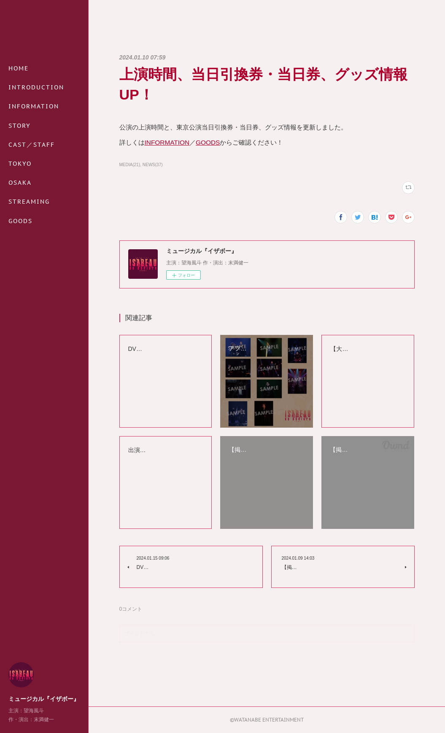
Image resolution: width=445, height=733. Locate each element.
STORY (19, 125)
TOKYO (20, 163)
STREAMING (29, 201)
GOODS (20, 221)
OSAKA (20, 182)
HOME (18, 68)
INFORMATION (33, 106)
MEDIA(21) (129, 164)
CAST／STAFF (31, 144)
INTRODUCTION (36, 87)
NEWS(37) (153, 164)
